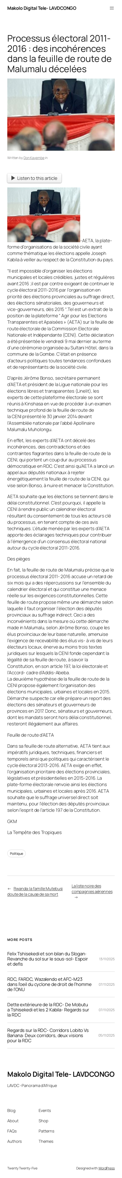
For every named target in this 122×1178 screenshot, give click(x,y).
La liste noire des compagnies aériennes (92, 888)
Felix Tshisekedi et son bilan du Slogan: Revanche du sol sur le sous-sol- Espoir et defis (47, 959)
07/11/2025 (107, 984)
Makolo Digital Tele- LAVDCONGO (41, 8)
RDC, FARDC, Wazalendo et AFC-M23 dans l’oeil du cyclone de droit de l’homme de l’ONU (49, 984)
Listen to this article (34, 178)
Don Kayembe (34, 157)
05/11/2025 (106, 1035)
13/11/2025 (107, 959)
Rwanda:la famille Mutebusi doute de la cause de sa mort (35, 891)
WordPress (106, 1168)
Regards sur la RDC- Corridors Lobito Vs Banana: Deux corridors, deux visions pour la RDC (48, 1035)
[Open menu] (112, 8)
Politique (16, 853)
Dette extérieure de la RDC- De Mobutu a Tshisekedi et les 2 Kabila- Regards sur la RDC (48, 1010)
